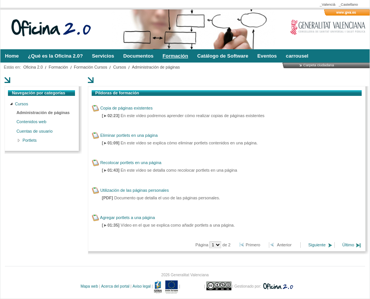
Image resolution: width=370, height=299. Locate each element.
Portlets (29, 140)
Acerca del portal (115, 286)
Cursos (119, 67)
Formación (58, 67)
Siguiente (317, 245)
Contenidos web (31, 121)
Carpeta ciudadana (318, 65)
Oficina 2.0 (33, 67)
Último (348, 245)
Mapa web (89, 286)
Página (202, 245)
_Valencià (327, 4)
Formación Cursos (90, 67)
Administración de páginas (156, 67)
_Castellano (348, 4)
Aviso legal (142, 286)
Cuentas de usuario (34, 131)
